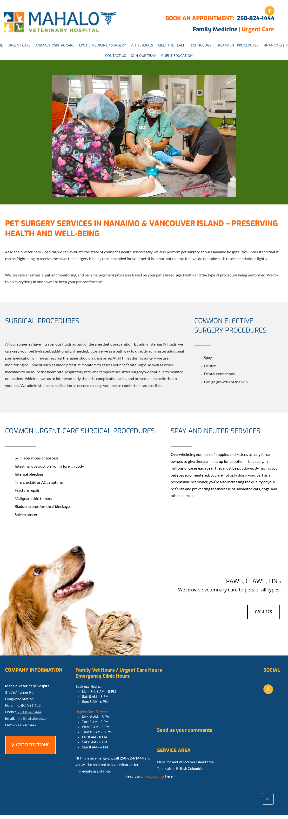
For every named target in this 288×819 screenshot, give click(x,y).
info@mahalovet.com (32, 718)
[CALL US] (263, 612)
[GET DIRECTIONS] (30, 745)
